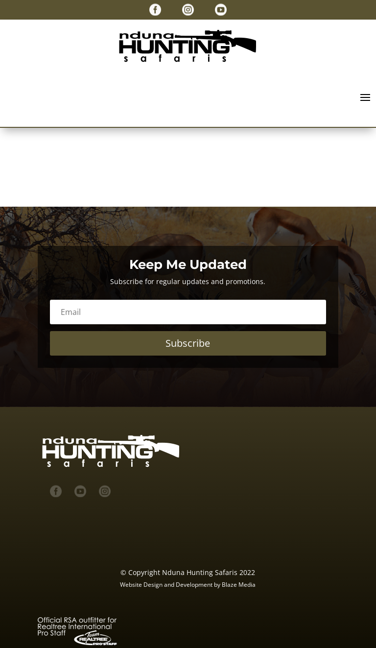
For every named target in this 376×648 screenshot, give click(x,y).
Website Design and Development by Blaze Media (188, 584)
